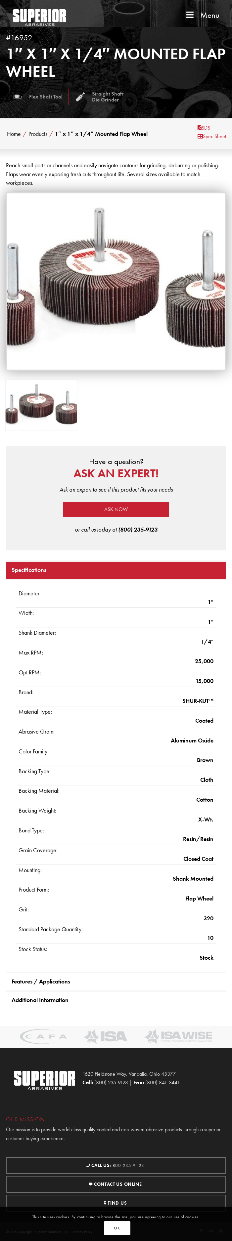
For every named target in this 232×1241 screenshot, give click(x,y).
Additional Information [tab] (40, 1000)
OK (117, 1228)
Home (14, 134)
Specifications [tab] (29, 570)
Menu (202, 15)
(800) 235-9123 (138, 529)
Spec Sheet (212, 136)
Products (37, 134)
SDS (204, 127)
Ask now (116, 509)
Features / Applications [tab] (41, 981)
